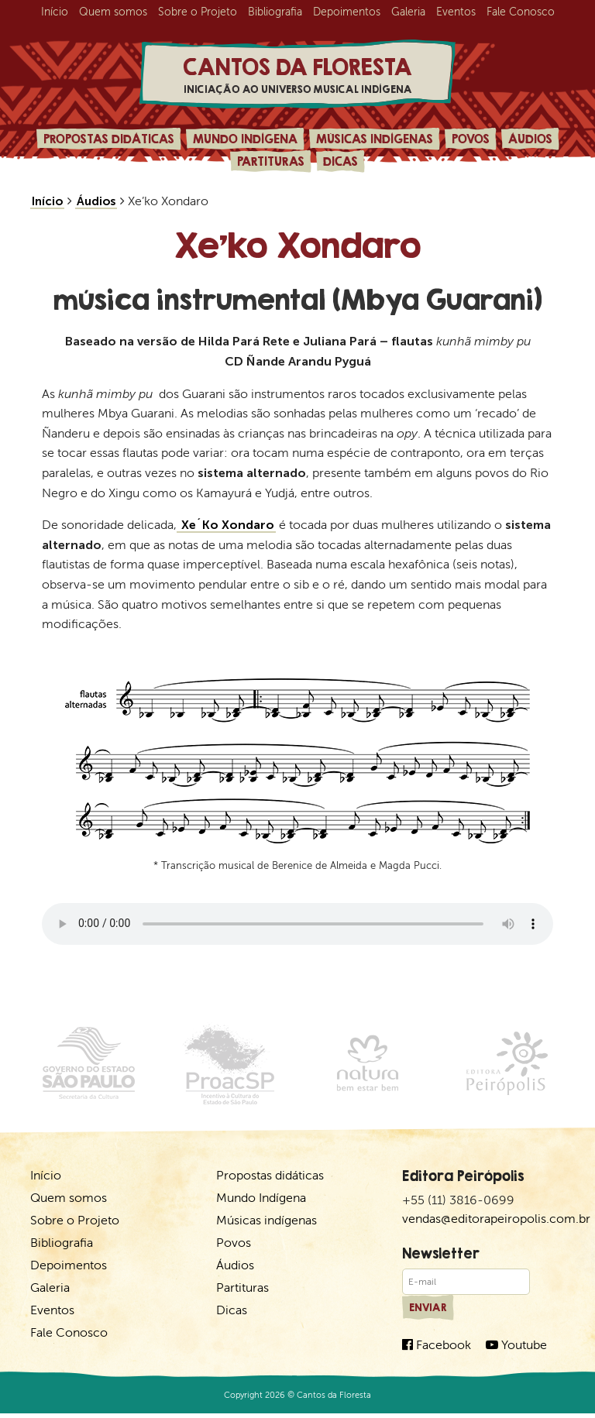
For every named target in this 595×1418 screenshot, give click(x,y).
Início (54, 12)
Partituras (270, 165)
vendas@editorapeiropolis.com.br (496, 1222)
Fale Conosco (521, 12)
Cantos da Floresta (297, 77)
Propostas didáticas (108, 142)
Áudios (530, 142)
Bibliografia (275, 12)
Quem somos (113, 12)
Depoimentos (346, 12)
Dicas (340, 165)
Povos (471, 142)
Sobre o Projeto (197, 12)
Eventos (456, 12)
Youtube (516, 1348)
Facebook (436, 1348)
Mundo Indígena (245, 142)
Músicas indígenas (374, 142)
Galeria (408, 12)
